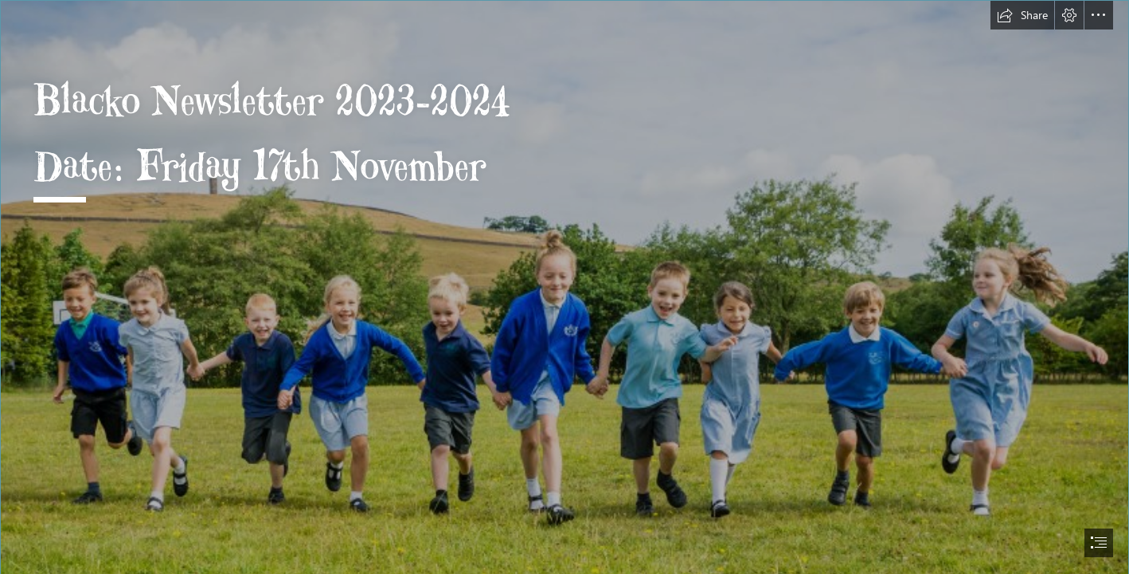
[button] (1022, 15)
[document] (564, 287)
